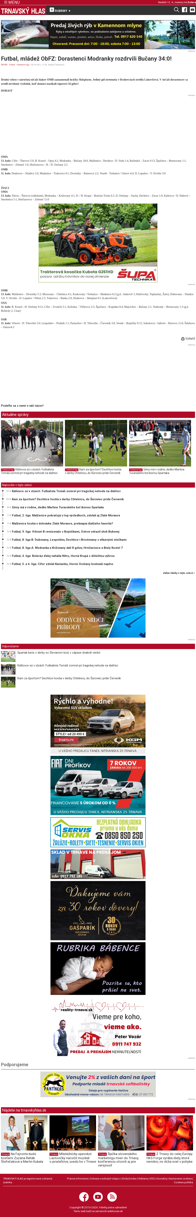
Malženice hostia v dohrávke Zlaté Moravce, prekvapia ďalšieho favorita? (62, 523)
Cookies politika (183, 1182)
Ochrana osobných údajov (105, 1178)
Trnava (5, 1154)
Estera (192, 2)
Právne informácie (77, 1178)
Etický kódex (129, 1178)
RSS (152, 1178)
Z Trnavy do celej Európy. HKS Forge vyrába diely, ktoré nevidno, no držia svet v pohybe (170, 1158)
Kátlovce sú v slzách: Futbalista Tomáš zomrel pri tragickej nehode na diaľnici (29, 471)
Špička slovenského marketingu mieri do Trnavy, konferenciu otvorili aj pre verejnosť (118, 1159)
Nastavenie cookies (180, 1178)
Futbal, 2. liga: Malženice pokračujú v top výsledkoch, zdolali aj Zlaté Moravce (66, 515)
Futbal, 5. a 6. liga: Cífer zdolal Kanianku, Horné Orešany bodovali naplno (62, 564)
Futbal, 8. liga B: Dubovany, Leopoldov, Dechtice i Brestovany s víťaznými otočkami (69, 539)
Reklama (143, 1178)
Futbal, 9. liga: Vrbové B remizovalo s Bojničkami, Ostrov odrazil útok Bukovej (65, 531)
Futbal (12, 64)
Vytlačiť (188, 338)
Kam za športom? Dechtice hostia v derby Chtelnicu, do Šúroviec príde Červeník (93, 471)
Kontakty (162, 1178)
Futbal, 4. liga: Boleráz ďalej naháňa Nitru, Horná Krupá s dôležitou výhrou (63, 556)
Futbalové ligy (23, 64)
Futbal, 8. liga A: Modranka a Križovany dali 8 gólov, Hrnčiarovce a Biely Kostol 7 (67, 548)
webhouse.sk (115, 1211)
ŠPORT (4, 64)
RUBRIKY (60, 10)
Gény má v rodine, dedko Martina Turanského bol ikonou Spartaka (156, 471)
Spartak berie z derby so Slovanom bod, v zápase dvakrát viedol (58, 652)
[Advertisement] (98, 125)
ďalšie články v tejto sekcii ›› (179, 573)
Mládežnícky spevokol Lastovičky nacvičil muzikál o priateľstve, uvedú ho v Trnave (72, 1158)
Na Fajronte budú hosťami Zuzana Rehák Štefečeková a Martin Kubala (22, 1158)
